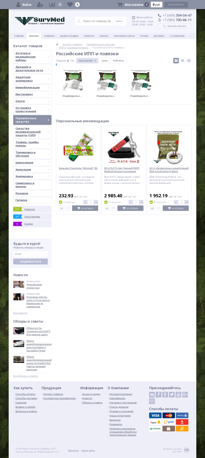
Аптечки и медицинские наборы (32, 56)
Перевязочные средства (32, 119)
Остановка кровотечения (32, 109)
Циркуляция (32, 162)
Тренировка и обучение (32, 154)
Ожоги (32, 101)
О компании (177, 36)
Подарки (21, 193)
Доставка (159, 36)
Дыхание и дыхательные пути (32, 68)
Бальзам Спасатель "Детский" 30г (78, 168)
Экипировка (32, 176)
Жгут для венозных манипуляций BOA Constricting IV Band (169, 170)
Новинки (49, 36)
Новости (89, 36)
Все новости (20, 313)
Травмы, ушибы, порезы (32, 143)
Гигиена (21, 200)
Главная (19, 36)
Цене (105, 60)
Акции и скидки (69, 36)
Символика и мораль (24, 184)
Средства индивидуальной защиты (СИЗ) (32, 132)
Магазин (34, 36)
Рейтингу (118, 60)
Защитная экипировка (32, 78)
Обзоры (103, 36)
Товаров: (61, 60)
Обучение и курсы (124, 36)
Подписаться (30, 261)
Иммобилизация (32, 87)
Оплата (144, 36)
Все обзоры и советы (25, 376)
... (191, 36)
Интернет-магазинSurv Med (176, 450)
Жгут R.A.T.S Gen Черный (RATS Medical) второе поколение (121, 170)
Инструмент (32, 94)
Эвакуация (32, 169)
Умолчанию (86, 60)
